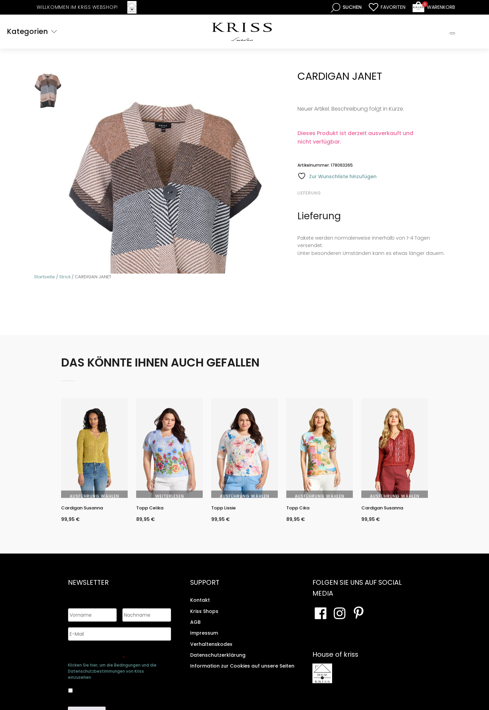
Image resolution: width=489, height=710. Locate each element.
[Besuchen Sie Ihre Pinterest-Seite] (358, 620)
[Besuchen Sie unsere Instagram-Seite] (339, 620)
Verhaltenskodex (211, 650)
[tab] (317, 193)
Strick (65, 277)
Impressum (204, 639)
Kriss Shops (204, 617)
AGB (195, 628)
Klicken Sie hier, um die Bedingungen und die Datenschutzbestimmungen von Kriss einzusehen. (112, 669)
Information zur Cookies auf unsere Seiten (242, 672)
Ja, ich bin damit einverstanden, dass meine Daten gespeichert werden (114, 688)
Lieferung (309, 193)
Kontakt (200, 606)
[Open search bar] (346, 7)
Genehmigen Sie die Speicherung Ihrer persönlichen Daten (118, 654)
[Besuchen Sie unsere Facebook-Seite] (320, 620)
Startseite (44, 277)
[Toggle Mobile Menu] (452, 33)
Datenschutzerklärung (218, 661)
